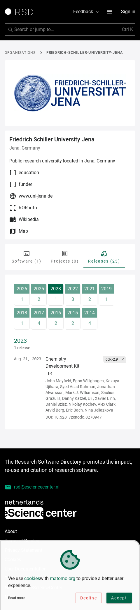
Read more (16, 599)
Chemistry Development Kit (62, 366)
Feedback (86, 11)
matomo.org (62, 579)
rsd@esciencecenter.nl (32, 487)
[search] (70, 29)
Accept (119, 598)
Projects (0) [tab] (65, 256)
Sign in (128, 11)
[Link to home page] (21, 11)
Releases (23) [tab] (104, 256)
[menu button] (109, 12)
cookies (32, 579)
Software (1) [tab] (26, 256)
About (11, 531)
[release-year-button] (22, 295)
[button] (114, 359)
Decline (88, 598)
